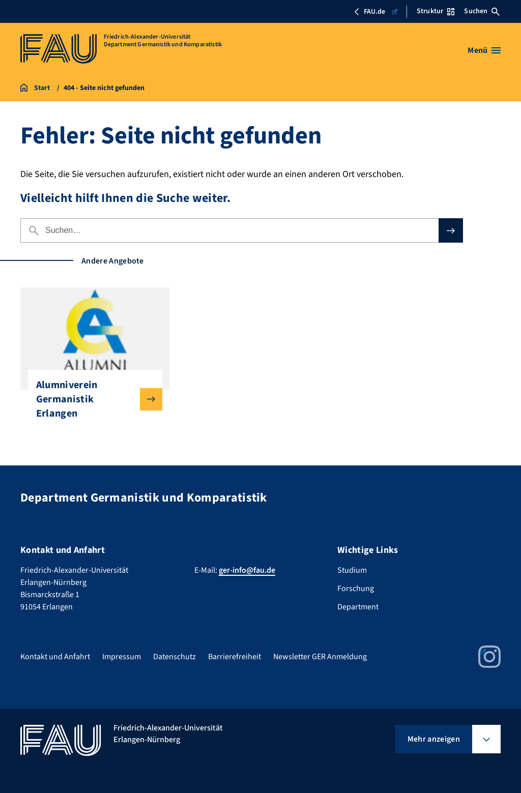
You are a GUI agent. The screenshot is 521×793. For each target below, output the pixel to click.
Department (358, 606)
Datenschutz (174, 656)
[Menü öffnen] (484, 50)
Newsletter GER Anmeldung (320, 656)
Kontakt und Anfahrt (55, 656)
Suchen (482, 11)
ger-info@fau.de (247, 570)
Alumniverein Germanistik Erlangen (91, 399)
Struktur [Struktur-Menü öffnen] (435, 11)
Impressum (121, 656)
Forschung (355, 588)
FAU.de (375, 12)
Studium (352, 570)
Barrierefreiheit (234, 656)
